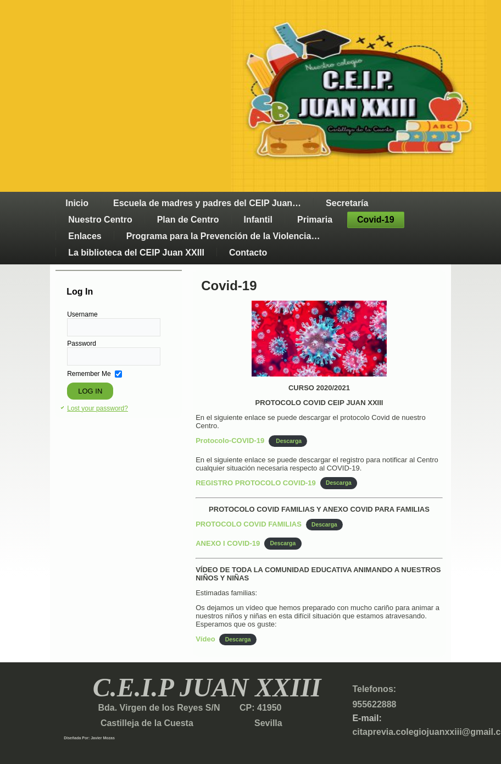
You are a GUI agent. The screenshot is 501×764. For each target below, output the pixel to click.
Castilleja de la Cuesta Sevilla (173, 723)
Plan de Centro (188, 219)
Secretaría (347, 203)
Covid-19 (375, 219)
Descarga (288, 441)
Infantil (258, 219)
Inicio (76, 203)
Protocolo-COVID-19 (230, 440)
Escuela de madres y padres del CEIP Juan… (207, 203)
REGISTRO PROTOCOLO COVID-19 (256, 483)
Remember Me (88, 374)
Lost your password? (97, 408)
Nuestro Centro (100, 219)
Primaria (314, 219)
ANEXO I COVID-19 (228, 543)
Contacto (248, 252)
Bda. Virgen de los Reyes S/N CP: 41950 (189, 707)
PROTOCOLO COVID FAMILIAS (249, 524)
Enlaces (84, 236)
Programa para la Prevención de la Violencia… (223, 236)
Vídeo (205, 639)
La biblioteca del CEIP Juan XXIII (136, 252)
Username (82, 314)
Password (81, 343)
